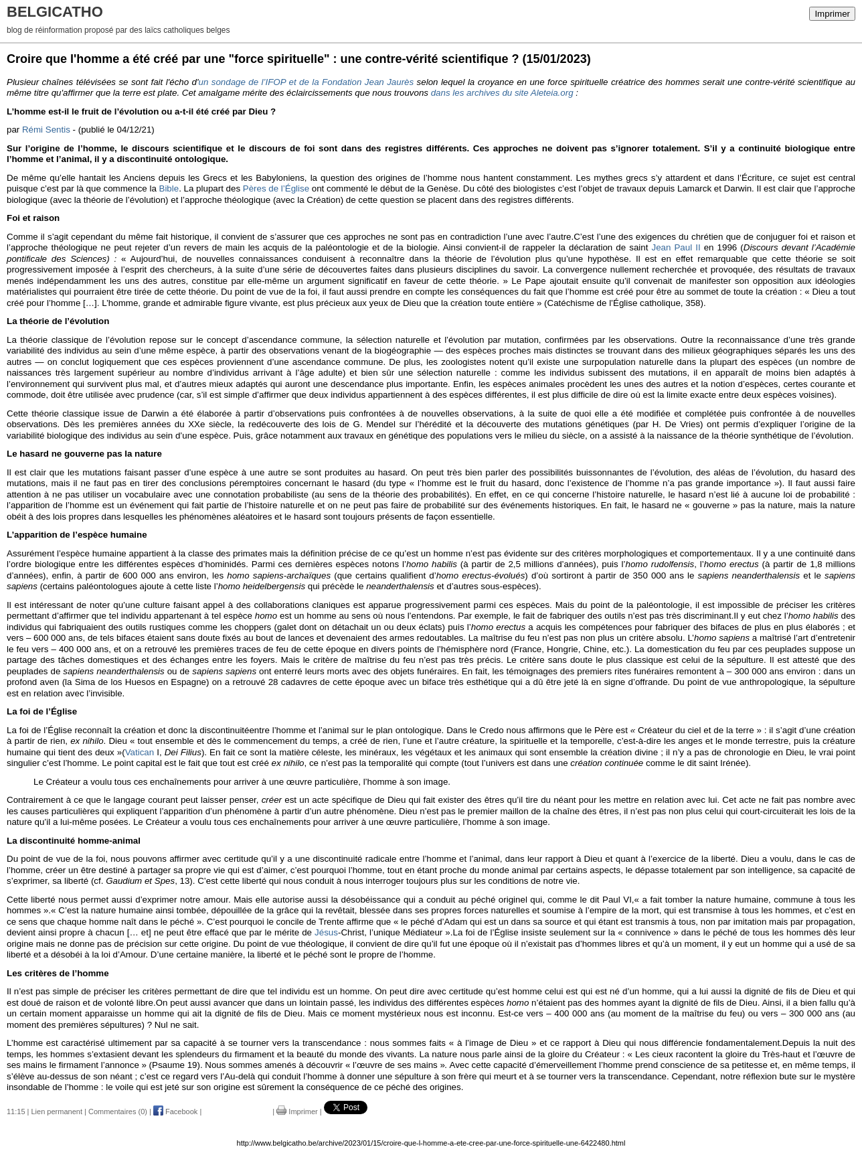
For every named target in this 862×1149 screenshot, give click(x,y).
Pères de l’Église (276, 188)
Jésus (326, 932)
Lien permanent (56, 1111)
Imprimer (832, 14)
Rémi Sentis (46, 130)
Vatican (139, 752)
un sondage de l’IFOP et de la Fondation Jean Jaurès (306, 82)
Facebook (175, 1111)
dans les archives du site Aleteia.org (502, 93)
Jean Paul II (675, 247)
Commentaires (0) (117, 1111)
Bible (169, 188)
